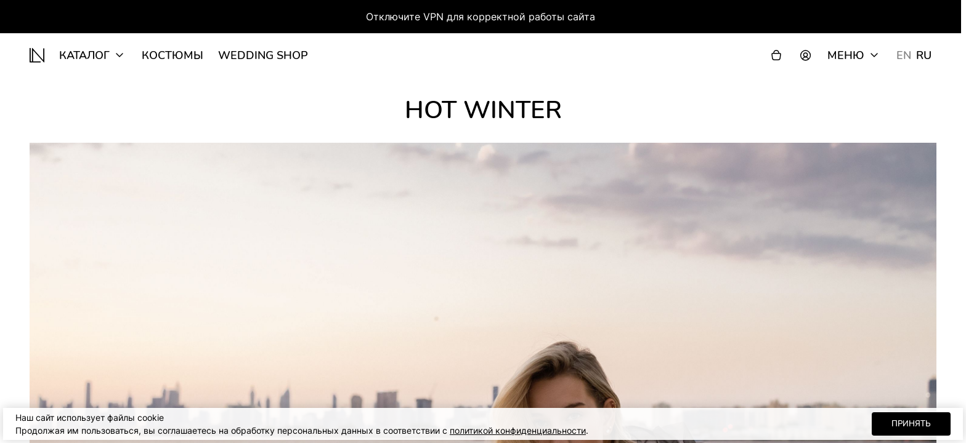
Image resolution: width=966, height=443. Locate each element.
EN (903, 55)
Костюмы (172, 55)
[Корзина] (776, 55)
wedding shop (263, 55)
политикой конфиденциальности (518, 430)
